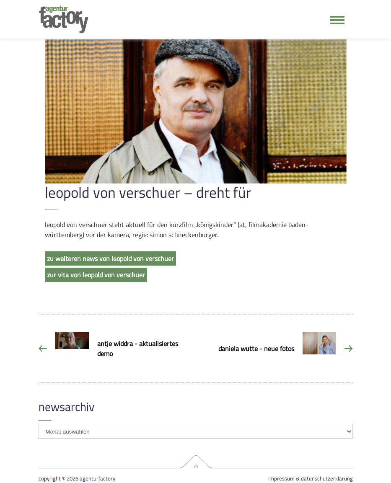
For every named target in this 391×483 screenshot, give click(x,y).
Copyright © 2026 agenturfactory (77, 479)
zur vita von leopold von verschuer (96, 275)
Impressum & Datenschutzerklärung (310, 479)
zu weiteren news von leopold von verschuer (110, 258)
